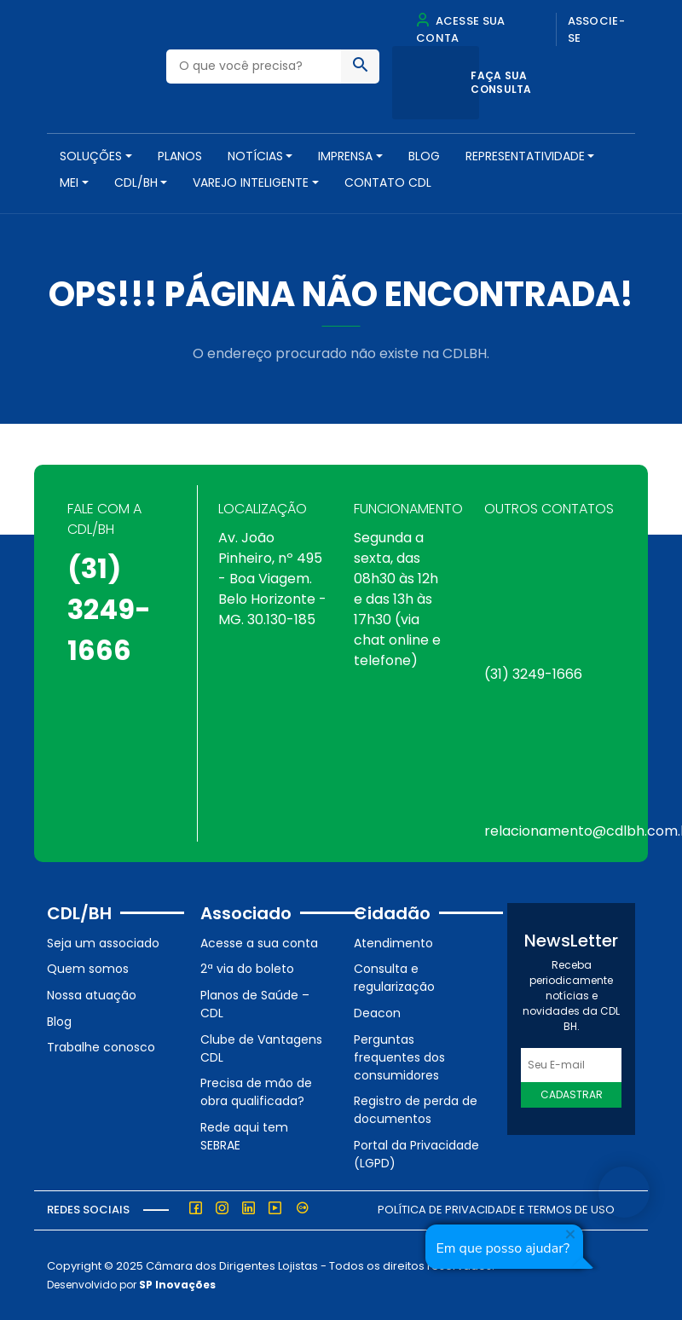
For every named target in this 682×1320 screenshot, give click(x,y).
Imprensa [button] (345, 156)
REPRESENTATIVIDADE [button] (525, 156)
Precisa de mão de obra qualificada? (256, 1091)
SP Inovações (177, 1284)
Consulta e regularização (394, 977)
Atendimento (393, 943)
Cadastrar (571, 1094)
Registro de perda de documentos (415, 1109)
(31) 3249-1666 (109, 609)
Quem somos (88, 968)
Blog (424, 156)
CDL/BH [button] (136, 182)
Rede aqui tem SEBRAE (244, 1136)
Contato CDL (387, 182)
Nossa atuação (91, 995)
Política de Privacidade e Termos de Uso (496, 1209)
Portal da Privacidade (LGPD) (416, 1154)
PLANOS (180, 156)
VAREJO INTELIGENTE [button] (251, 182)
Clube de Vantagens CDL (261, 1048)
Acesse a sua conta (259, 943)
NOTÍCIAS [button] (255, 156)
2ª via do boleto (247, 968)
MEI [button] (69, 182)
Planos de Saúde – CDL (254, 1004)
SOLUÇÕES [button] (91, 156)
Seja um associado (103, 943)
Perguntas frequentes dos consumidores (399, 1057)
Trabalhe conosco (101, 1047)
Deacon (377, 1013)
